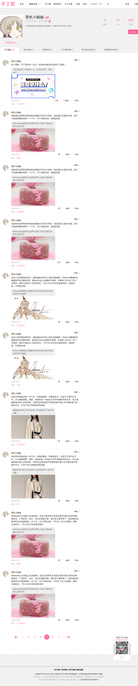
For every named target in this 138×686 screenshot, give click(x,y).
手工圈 (48, 4)
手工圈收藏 (67, 50)
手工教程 (99, 674)
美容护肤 (87, 674)
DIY (45, 674)
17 (118, 20)
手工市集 (69, 4)
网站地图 (79, 670)
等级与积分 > (11, 42)
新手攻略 (72, 670)
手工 (42, 674)
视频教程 (47, 50)
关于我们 (57, 670)
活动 (84, 4)
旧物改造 (74, 674)
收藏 (66, 101)
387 (131, 20)
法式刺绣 (20, 212)
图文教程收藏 (89, 50)
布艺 (18, 504)
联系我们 (65, 670)
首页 (22, 4)
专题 (78, 4)
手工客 (54, 674)
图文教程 (29, 50)
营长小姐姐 (16, 61)
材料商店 (57, 4)
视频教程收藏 (111, 50)
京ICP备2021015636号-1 (89, 680)
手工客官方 (21, 104)
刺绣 (18, 158)
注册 (136, 4)
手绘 (18, 385)
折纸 (81, 674)
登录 (127, 4)
